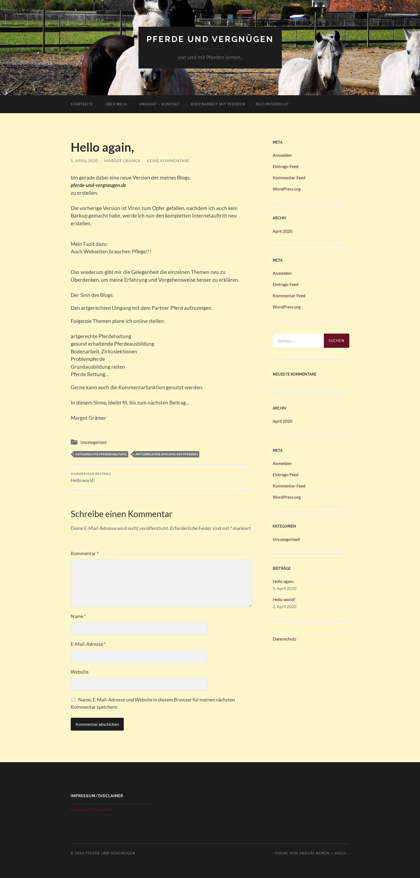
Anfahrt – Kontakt (159, 104)
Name (78, 616)
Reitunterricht (272, 104)
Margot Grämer (122, 160)
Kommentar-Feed (289, 177)
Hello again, (283, 581)
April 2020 (282, 231)
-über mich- (116, 104)
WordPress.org (287, 188)
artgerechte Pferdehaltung (101, 454)
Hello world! (91, 477)
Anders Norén (314, 853)
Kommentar (85, 553)
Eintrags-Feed (285, 166)
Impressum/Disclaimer (91, 809)
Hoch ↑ (342, 853)
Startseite (82, 104)
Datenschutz (284, 638)
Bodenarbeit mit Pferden (218, 104)
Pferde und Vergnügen (210, 39)
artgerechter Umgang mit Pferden (166, 454)
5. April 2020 (84, 160)
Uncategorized (93, 442)
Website (79, 672)
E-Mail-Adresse (88, 644)
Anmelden (282, 155)
